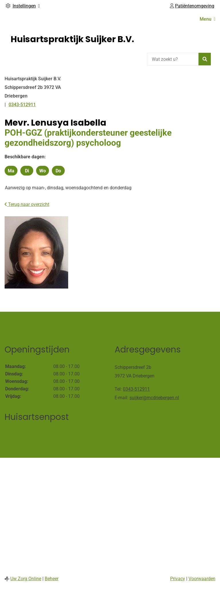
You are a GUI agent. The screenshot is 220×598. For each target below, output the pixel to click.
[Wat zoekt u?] (173, 59)
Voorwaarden (201, 578)
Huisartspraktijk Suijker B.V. (72, 39)
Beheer (51, 578)
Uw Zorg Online (25, 578)
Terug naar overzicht (27, 204)
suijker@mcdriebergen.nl (154, 397)
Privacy (177, 578)
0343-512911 (136, 389)
